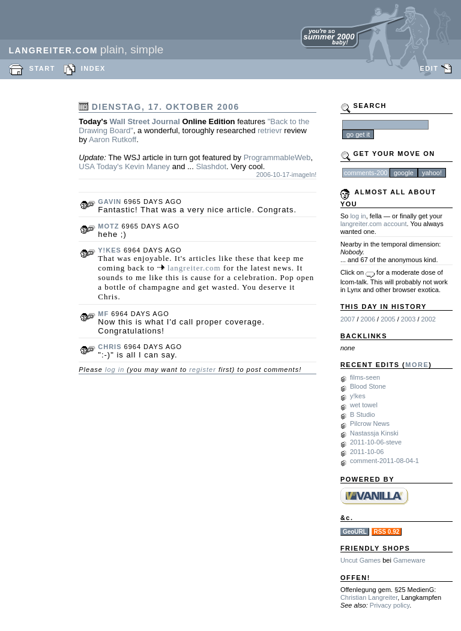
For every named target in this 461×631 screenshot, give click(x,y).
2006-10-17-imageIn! (286, 174)
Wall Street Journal (145, 121)
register (202, 369)
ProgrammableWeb (277, 157)
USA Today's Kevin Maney (124, 166)
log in (114, 369)
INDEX (93, 68)
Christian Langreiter (368, 597)
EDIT (429, 68)
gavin (109, 201)
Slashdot (211, 166)
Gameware (409, 560)
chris (109, 346)
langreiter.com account (373, 223)
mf (103, 313)
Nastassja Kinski (374, 433)
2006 (368, 319)
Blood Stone (368, 386)
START (42, 68)
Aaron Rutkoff (112, 139)
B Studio (362, 414)
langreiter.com (194, 267)
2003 (408, 319)
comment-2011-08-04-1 (384, 460)
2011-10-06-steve (376, 442)
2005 (388, 319)
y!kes (109, 250)
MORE (417, 364)
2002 (428, 319)
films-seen (365, 377)
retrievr (270, 130)
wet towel (364, 404)
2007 (347, 319)
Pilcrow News (370, 423)
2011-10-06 (367, 451)
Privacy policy (389, 605)
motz (108, 226)
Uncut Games (360, 560)
